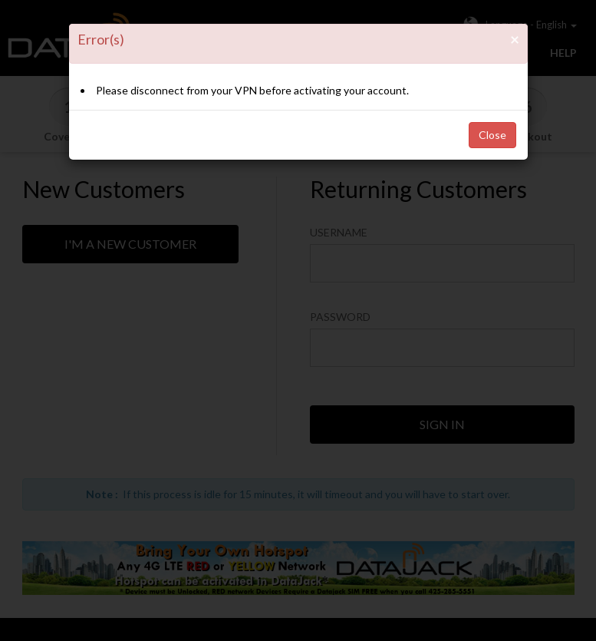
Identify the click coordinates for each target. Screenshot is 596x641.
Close (492, 134)
